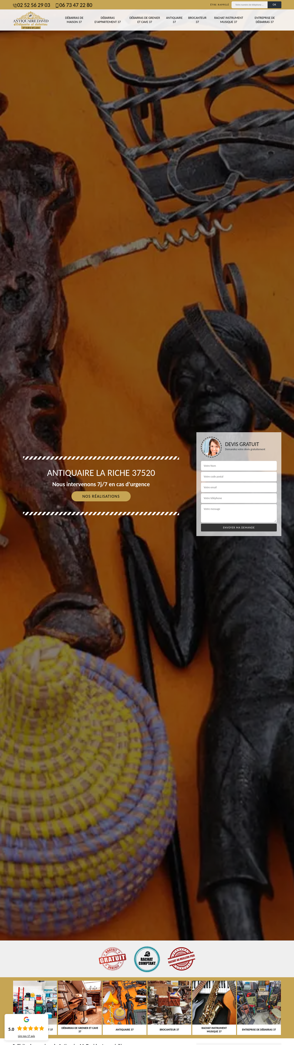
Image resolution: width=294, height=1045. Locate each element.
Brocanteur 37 (197, 20)
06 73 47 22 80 (73, 5)
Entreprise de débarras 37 (265, 20)
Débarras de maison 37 (74, 20)
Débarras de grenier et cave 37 (145, 20)
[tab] (147, 522)
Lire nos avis (26, 1036)
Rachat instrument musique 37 (228, 20)
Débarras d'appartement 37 (107, 20)
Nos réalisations (101, 496)
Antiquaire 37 (174, 20)
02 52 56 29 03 (31, 5)
